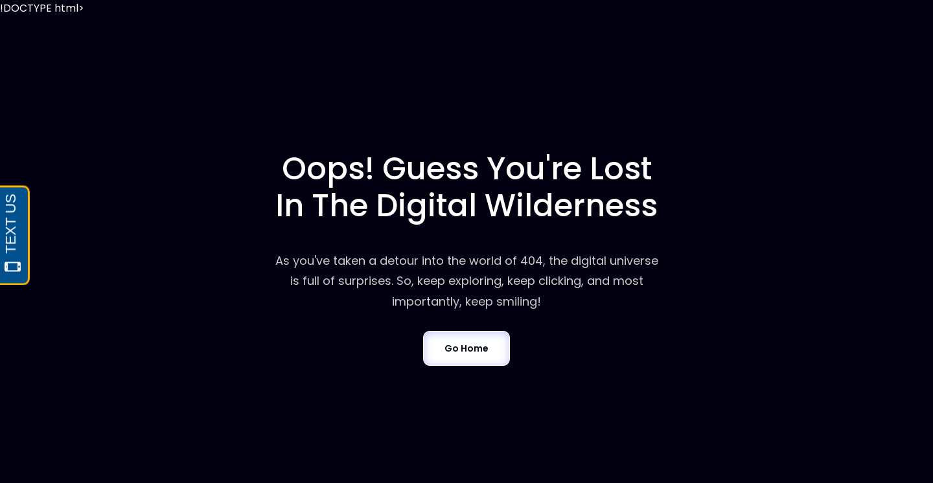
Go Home (466, 348)
